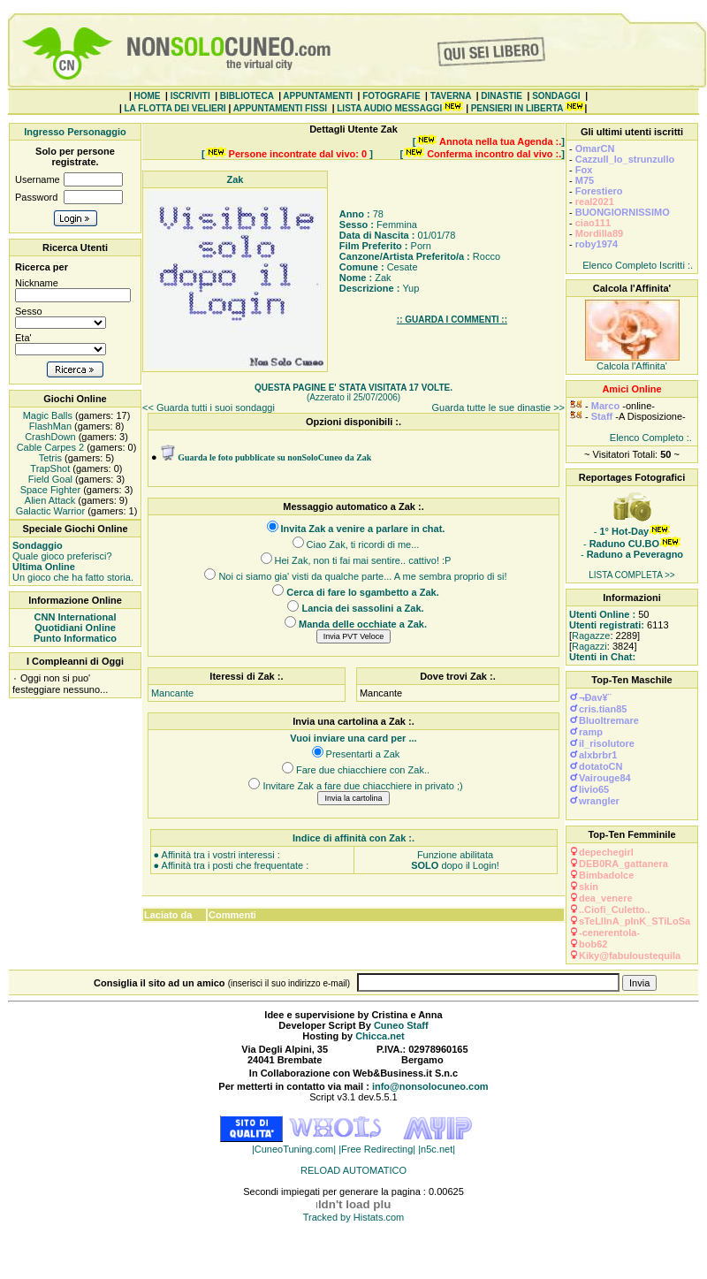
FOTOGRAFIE (391, 96)
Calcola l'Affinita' (632, 366)
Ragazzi (589, 646)
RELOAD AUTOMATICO (353, 1170)
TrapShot (49, 468)
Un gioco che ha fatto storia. (72, 571)
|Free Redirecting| (378, 1149)
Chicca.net (380, 1036)
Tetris (49, 458)
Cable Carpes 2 (49, 447)
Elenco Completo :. (651, 437)
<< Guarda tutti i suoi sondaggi (208, 407)
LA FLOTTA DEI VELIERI (174, 108)
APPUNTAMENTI (318, 96)
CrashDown (49, 436)
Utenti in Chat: (602, 656)
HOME (147, 96)
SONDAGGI (556, 96)
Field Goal (49, 479)
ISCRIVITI (190, 96)
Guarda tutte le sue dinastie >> (498, 407)
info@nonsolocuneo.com (430, 1086)
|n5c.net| (436, 1149)
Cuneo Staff (401, 1025)
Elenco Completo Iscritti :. (637, 265)
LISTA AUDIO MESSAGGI (389, 108)
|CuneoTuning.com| (295, 1149)
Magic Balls (46, 415)
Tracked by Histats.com (354, 1217)
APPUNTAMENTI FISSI (280, 108)
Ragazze (591, 635)
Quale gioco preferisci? (62, 550)
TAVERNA (450, 96)
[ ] (489, 141)
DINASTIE (501, 96)
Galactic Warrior (49, 511)
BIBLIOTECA (247, 96)
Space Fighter (49, 489)
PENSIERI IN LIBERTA (517, 108)
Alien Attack (48, 500)
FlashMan (49, 426)
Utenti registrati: (606, 625)
